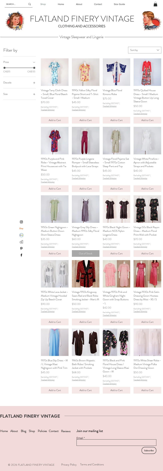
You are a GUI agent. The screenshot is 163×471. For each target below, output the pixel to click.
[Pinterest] (21, 248)
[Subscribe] (149, 450)
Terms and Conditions (92, 464)
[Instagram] (21, 222)
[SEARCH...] (13, 4)
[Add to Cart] (55, 120)
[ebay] (21, 235)
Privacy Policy (69, 465)
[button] (155, 4)
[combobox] (144, 50)
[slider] (4, 68)
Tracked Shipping (48, 109)
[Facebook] (21, 255)
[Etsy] (21, 228)
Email (80, 438)
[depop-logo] (21, 242)
